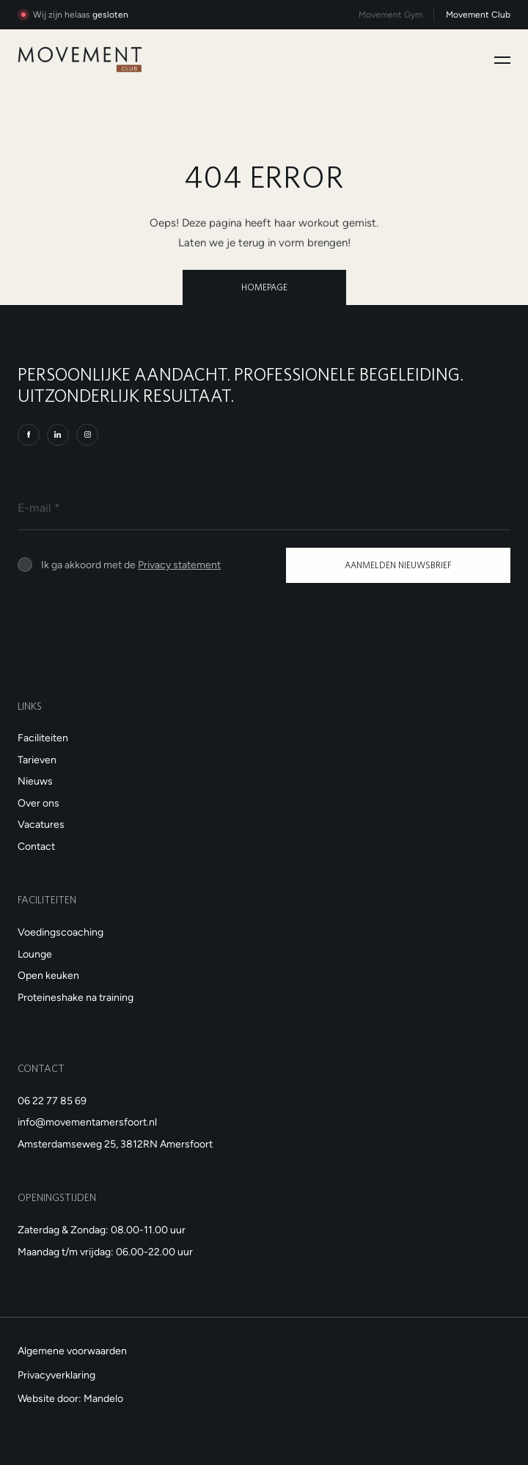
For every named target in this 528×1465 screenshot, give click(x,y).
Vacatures (41, 824)
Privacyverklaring (56, 1375)
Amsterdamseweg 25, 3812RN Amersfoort (115, 1144)
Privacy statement (179, 564)
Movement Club (478, 14)
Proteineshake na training (75, 997)
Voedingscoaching (60, 932)
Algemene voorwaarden (72, 1350)
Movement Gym (390, 14)
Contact (36, 846)
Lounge (35, 954)
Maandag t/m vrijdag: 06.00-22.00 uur (105, 1251)
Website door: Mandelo (70, 1398)
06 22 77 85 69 (52, 1100)
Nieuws (35, 781)
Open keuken (48, 975)
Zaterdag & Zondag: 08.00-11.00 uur (102, 1229)
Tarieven (37, 759)
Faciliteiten (43, 737)
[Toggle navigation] (502, 60)
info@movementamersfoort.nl (87, 1122)
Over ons (38, 803)
